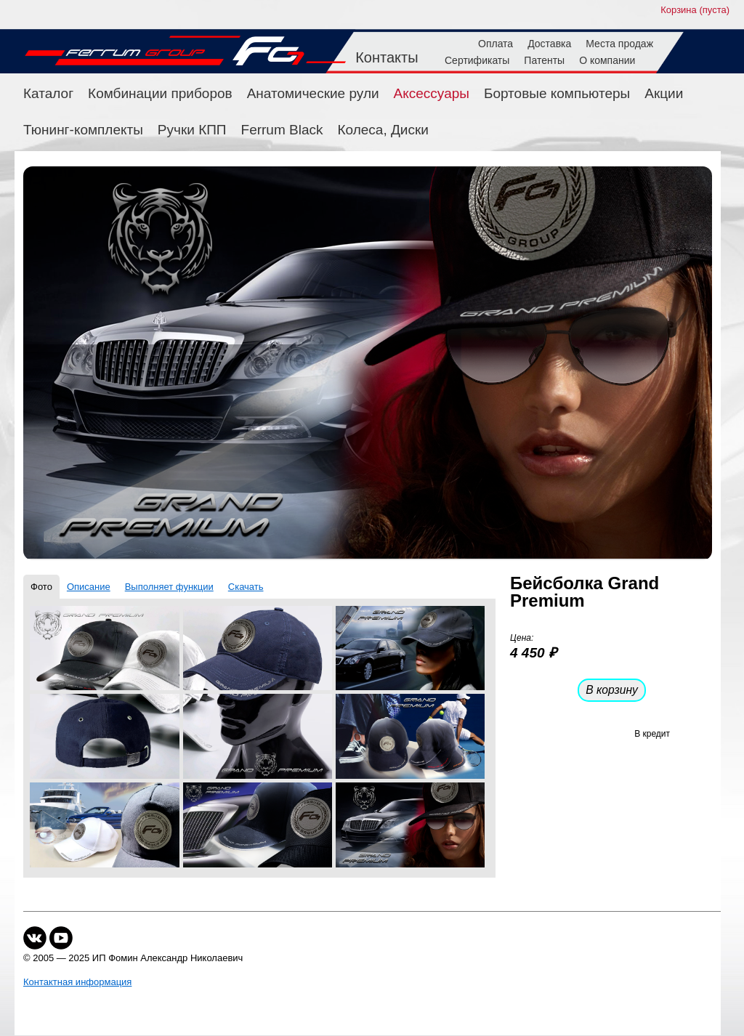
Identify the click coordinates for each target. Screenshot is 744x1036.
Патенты (544, 60)
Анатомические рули (313, 93)
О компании (607, 60)
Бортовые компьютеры (557, 93)
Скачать (246, 586)
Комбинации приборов (160, 93)
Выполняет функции (169, 586)
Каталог (48, 93)
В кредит (652, 734)
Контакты (386, 57)
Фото (41, 586)
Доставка (549, 43)
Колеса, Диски (383, 129)
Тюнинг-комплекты (83, 129)
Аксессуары (431, 93)
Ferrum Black (282, 129)
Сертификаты (477, 60)
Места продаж (619, 43)
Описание (88, 586)
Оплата (495, 43)
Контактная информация (77, 981)
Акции (663, 93)
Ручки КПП (192, 129)
